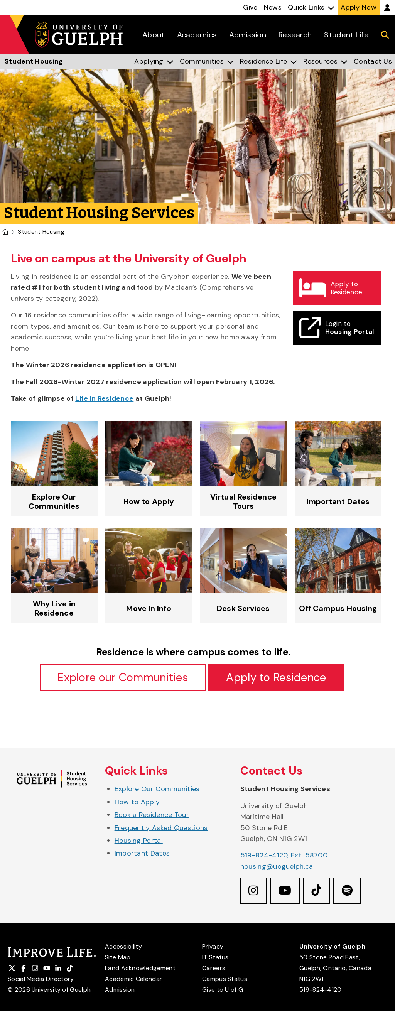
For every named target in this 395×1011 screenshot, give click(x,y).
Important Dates (142, 854)
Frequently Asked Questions (161, 828)
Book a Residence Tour (152, 815)
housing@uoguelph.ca (276, 866)
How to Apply (137, 802)
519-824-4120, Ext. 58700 (283, 856)
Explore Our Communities (157, 789)
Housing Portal (139, 841)
